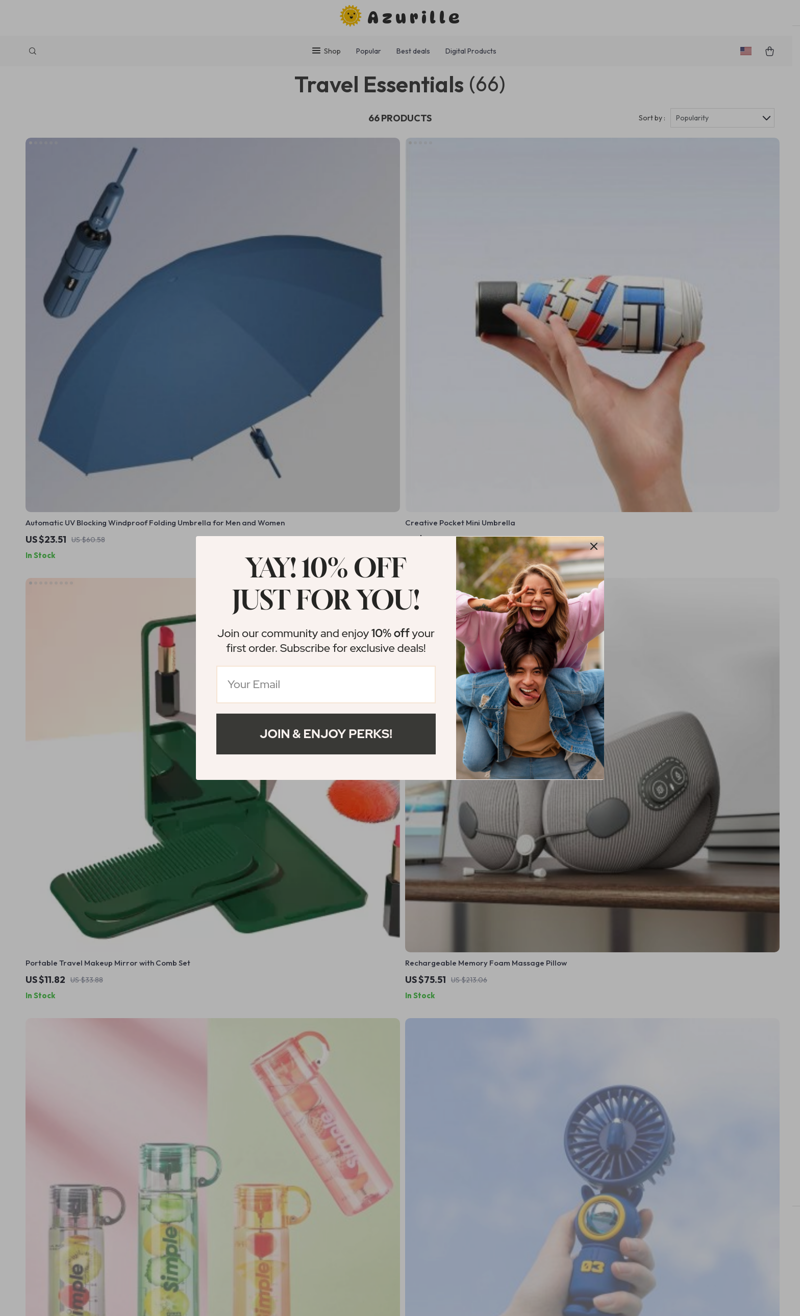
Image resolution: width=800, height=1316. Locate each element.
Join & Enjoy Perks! (326, 734)
